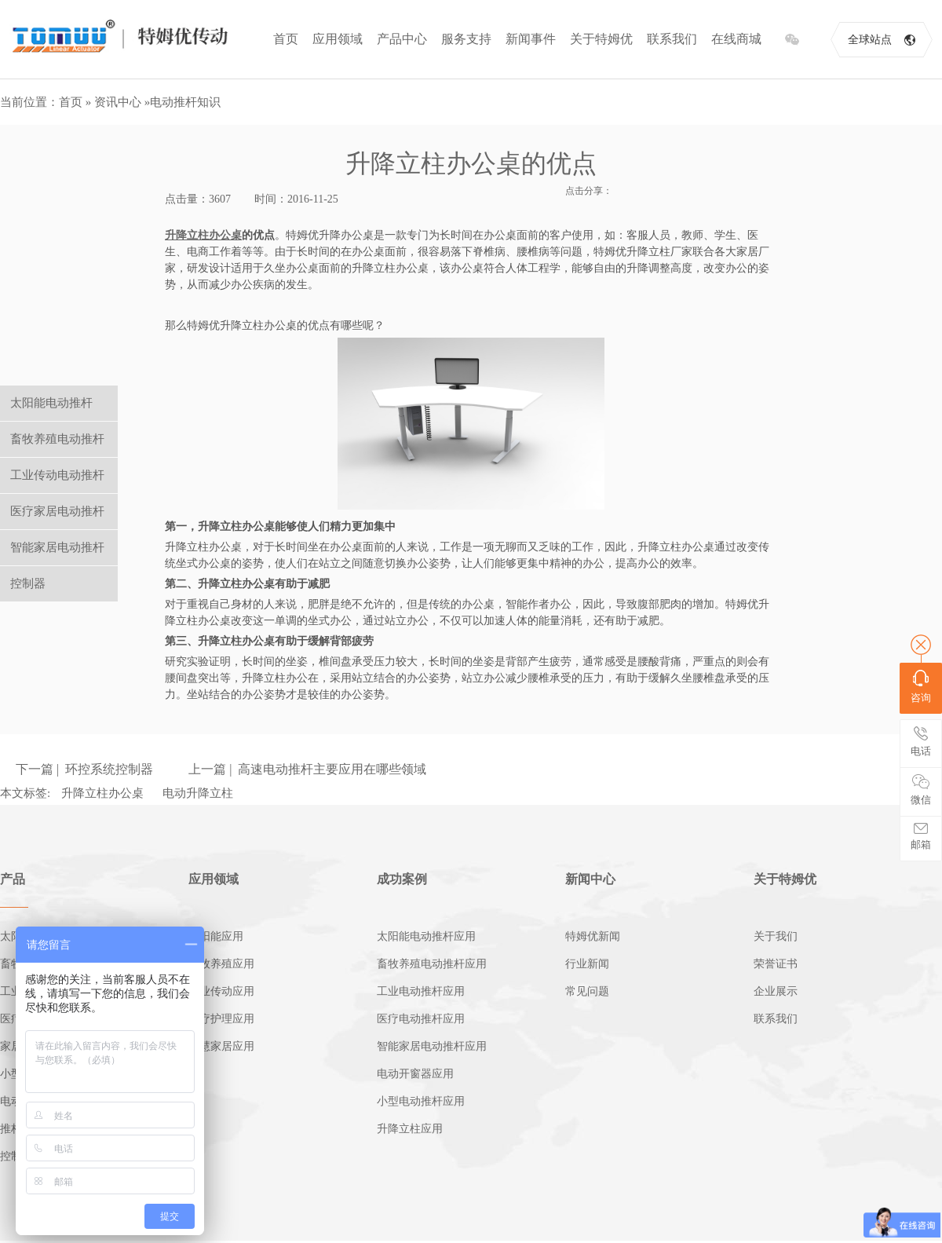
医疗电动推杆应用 (421, 1019)
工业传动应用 (221, 991)
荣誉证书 (776, 964)
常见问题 (587, 991)
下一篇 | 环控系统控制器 (84, 769)
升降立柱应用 (410, 1129)
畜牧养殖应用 (221, 964)
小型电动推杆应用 (421, 1101)
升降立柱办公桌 (102, 793)
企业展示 (776, 991)
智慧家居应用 (221, 1046)
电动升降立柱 (197, 793)
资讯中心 (117, 102)
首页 (285, 39)
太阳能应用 (215, 936)
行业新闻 (587, 964)
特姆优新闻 (592, 936)
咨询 (921, 687)
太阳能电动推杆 (51, 403)
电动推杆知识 (185, 102)
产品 (12, 879)
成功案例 (402, 879)
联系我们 (672, 39)
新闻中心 (590, 879)
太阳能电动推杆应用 (426, 936)
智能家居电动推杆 (57, 547)
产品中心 (402, 39)
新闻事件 (531, 39)
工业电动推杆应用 (421, 991)
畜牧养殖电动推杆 (57, 439)
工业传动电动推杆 (57, 475)
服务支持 (466, 39)
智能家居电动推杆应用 (432, 1046)
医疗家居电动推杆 (57, 511)
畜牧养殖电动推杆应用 (432, 964)
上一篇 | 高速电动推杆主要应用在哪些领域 (307, 769)
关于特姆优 (601, 39)
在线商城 (736, 39)
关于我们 (776, 936)
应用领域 (337, 39)
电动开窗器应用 (415, 1074)
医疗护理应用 (221, 1019)
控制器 (28, 583)
